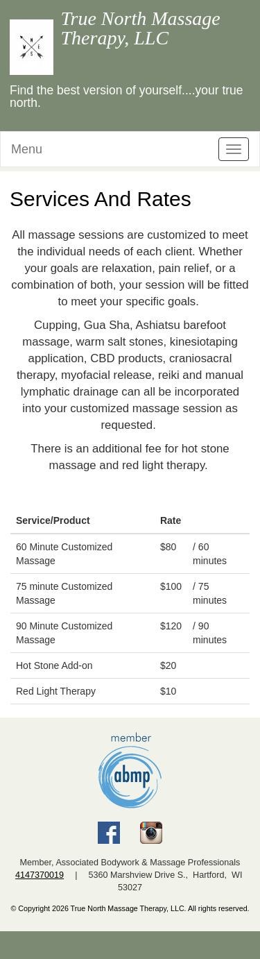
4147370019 (39, 875)
